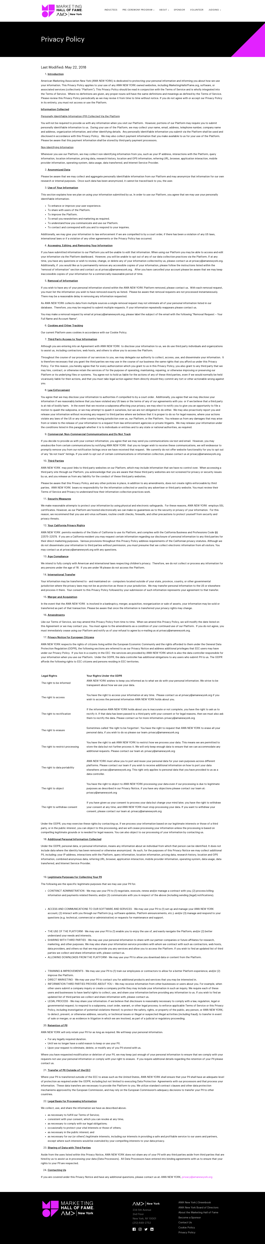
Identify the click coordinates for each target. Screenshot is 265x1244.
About (163, 10)
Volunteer (197, 10)
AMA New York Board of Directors (198, 1207)
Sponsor (179, 10)
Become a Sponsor (189, 1217)
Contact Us (185, 1222)
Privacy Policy (186, 1232)
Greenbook (204, 1202)
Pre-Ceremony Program (137, 10)
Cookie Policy (186, 1227)
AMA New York (187, 1202)
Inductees (111, 10)
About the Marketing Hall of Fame (198, 1212)
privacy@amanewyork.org (197, 1177)
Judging (214, 10)
